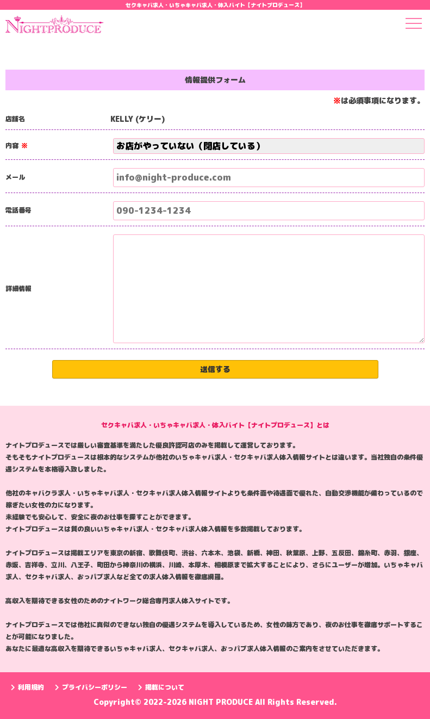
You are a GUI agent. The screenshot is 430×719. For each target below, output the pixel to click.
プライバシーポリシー (91, 687)
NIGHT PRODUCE (222, 702)
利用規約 (27, 687)
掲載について (161, 687)
